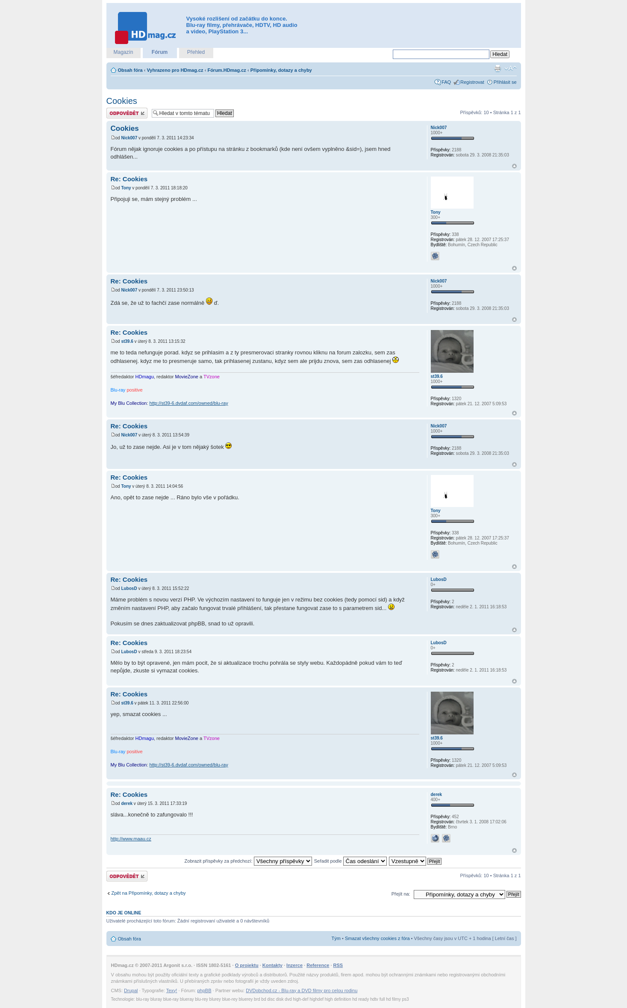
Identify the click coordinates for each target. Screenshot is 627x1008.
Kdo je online (123, 912)
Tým (336, 938)
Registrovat (472, 82)
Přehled (196, 52)
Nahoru (514, 166)
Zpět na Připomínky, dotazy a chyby (149, 893)
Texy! (171, 990)
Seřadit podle (350, 861)
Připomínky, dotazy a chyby (281, 70)
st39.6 (127, 341)
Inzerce (294, 965)
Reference (317, 965)
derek (126, 803)
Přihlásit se (505, 82)
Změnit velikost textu (510, 68)
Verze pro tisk (497, 68)
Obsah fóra (130, 70)
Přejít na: (401, 893)
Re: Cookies (129, 179)
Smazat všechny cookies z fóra (377, 938)
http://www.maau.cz (131, 838)
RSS (338, 965)
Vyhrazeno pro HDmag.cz (175, 70)
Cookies (121, 101)
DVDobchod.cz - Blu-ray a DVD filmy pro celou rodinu (301, 990)
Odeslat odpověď (126, 113)
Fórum (160, 52)
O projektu (247, 965)
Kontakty (272, 965)
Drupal (131, 990)
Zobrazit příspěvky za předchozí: (248, 861)
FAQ (446, 82)
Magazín (123, 52)
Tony (126, 188)
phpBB (204, 990)
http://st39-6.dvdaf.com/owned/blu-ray (189, 403)
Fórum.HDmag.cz (226, 70)
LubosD (129, 588)
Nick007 (129, 138)
